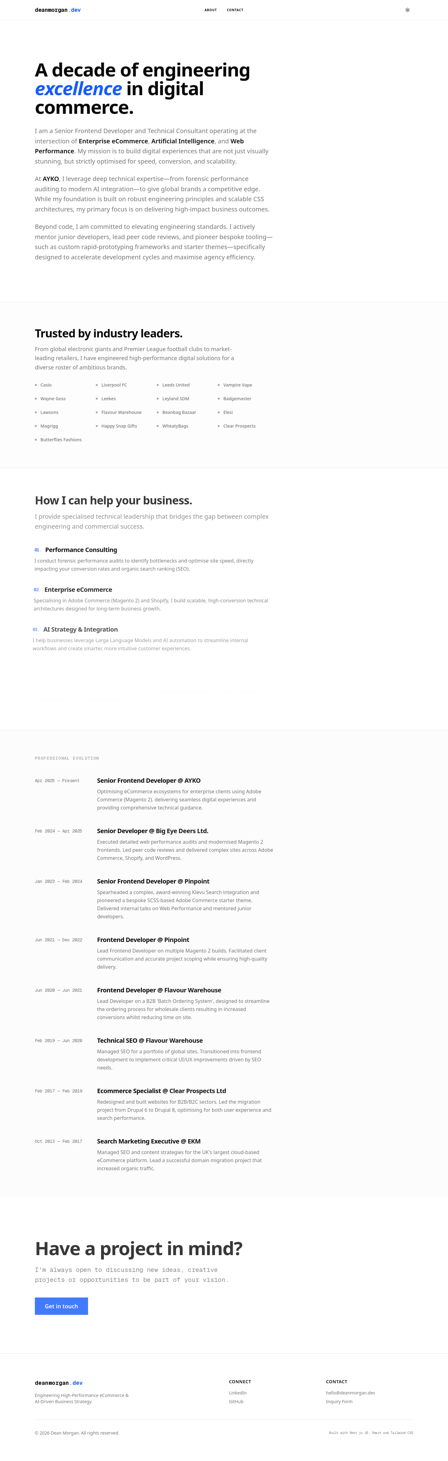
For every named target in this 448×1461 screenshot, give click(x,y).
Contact (235, 10)
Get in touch (61, 1308)
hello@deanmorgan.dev (350, 1393)
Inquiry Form (339, 1401)
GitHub (236, 1401)
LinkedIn (238, 1393)
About (210, 10)
